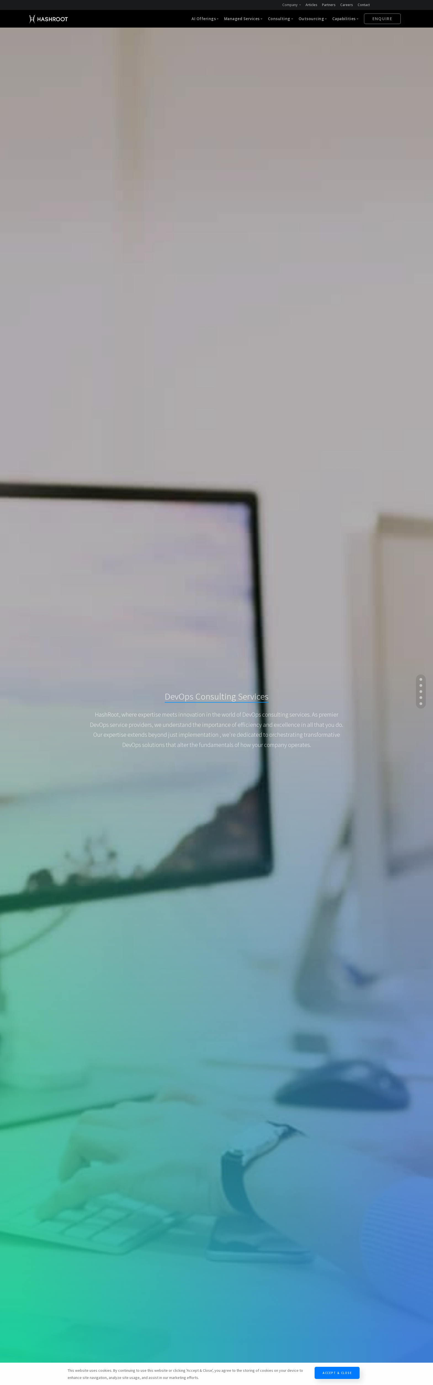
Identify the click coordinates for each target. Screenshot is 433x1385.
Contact (364, 4)
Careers (346, 4)
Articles (311, 4)
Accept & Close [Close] (337, 1373)
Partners (329, 4)
